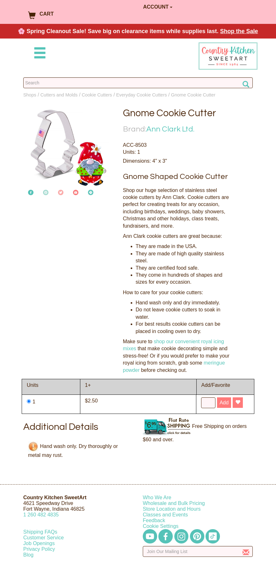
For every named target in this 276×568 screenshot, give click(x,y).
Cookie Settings (160, 526)
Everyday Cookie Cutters (141, 94)
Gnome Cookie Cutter (193, 94)
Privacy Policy (39, 549)
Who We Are (157, 497)
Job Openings (39, 543)
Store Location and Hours (171, 509)
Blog (28, 554)
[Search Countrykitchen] (138, 82)
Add (224, 402)
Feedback (154, 520)
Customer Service (43, 537)
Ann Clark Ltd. (170, 129)
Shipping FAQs (40, 532)
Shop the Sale (239, 31)
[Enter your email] (198, 551)
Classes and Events (165, 514)
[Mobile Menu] (38, 54)
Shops (29, 94)
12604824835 (41, 514)
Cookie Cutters (97, 94)
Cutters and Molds (59, 94)
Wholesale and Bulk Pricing (174, 503)
